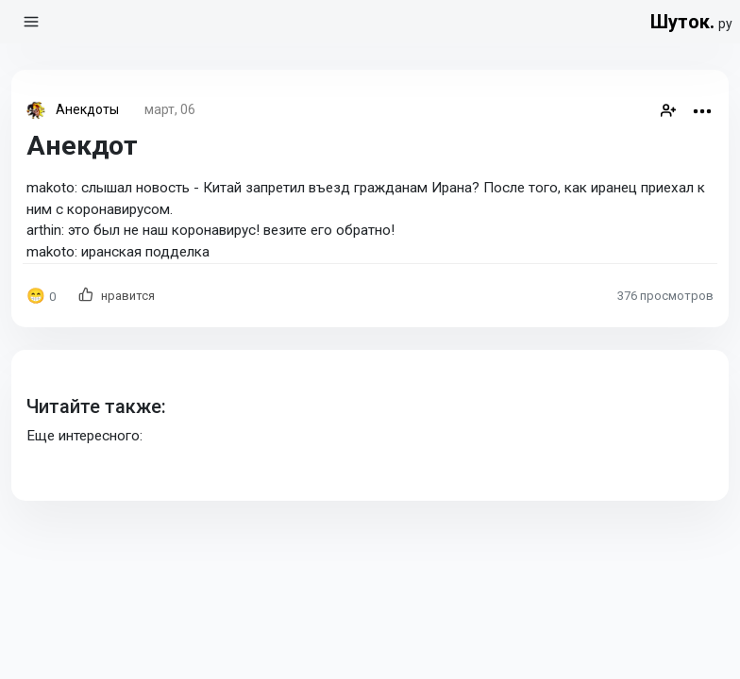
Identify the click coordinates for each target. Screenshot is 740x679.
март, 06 (169, 109)
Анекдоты (87, 109)
